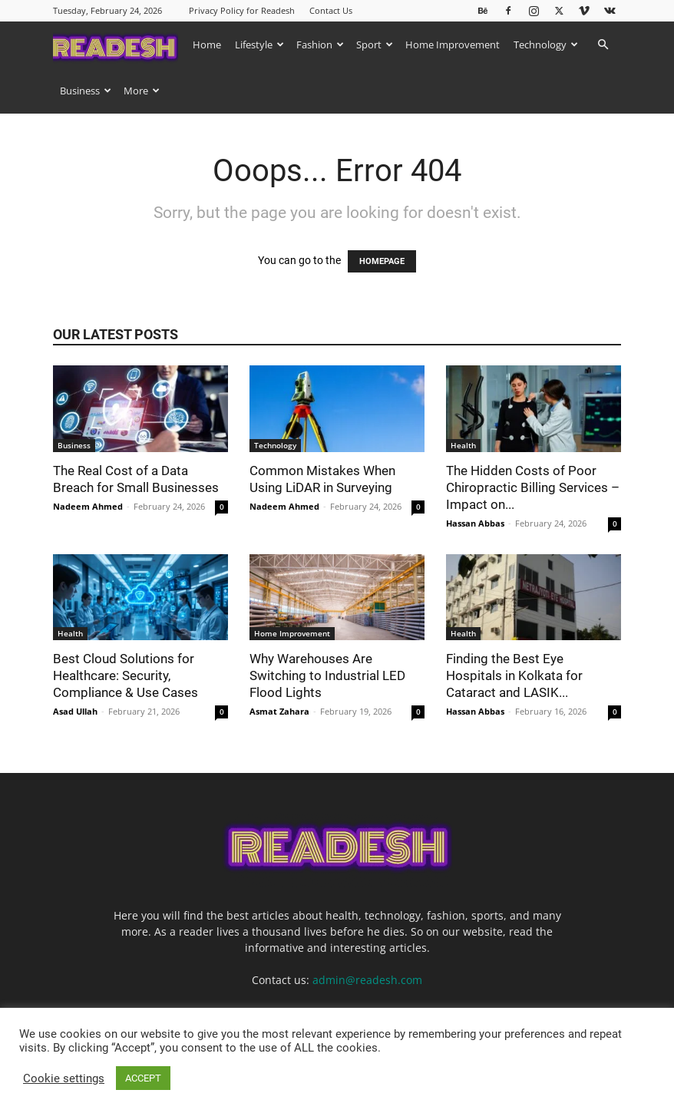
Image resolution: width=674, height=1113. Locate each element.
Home (207, 44)
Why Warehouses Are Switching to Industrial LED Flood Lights (327, 675)
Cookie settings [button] (63, 1078)
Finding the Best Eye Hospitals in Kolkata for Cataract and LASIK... (514, 675)
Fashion (320, 44)
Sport (374, 44)
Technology (546, 44)
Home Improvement (452, 44)
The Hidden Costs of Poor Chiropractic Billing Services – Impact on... (532, 487)
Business (85, 90)
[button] (602, 45)
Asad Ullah (75, 711)
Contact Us (330, 10)
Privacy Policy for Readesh (242, 10)
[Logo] (119, 44)
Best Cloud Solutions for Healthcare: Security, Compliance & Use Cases (127, 675)
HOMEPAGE (382, 261)
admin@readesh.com (367, 980)
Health (463, 445)
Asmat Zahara (279, 711)
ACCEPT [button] (143, 1078)
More (142, 90)
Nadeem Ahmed (88, 506)
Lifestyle (259, 44)
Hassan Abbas (475, 523)
